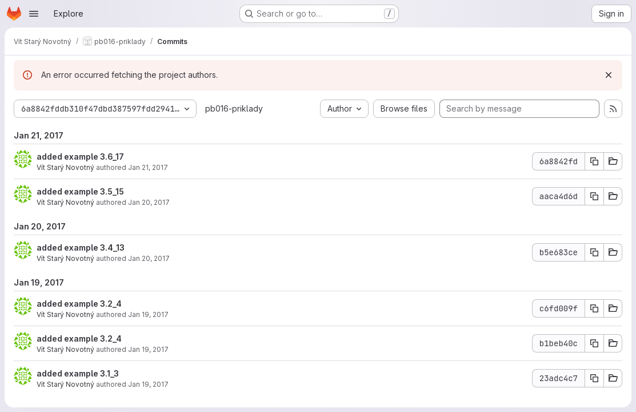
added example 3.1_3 (78, 373)
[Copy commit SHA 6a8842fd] (594, 161)
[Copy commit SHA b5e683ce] (594, 252)
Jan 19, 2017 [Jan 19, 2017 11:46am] (148, 384)
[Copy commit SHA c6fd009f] (594, 308)
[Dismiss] (608, 75)
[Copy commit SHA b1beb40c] (594, 343)
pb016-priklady (234, 108)
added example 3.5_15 (80, 191)
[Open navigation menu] (34, 14)
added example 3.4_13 (81, 247)
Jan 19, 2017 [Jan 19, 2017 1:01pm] (148, 314)
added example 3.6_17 (80, 156)
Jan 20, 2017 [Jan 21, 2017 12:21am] (149, 202)
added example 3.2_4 (79, 303)
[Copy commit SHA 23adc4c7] (594, 378)
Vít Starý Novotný (65, 167)
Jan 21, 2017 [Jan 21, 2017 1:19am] (148, 167)
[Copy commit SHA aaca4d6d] (594, 196)
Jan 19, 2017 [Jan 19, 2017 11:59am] (148, 349)
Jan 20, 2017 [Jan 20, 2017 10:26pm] (149, 258)
